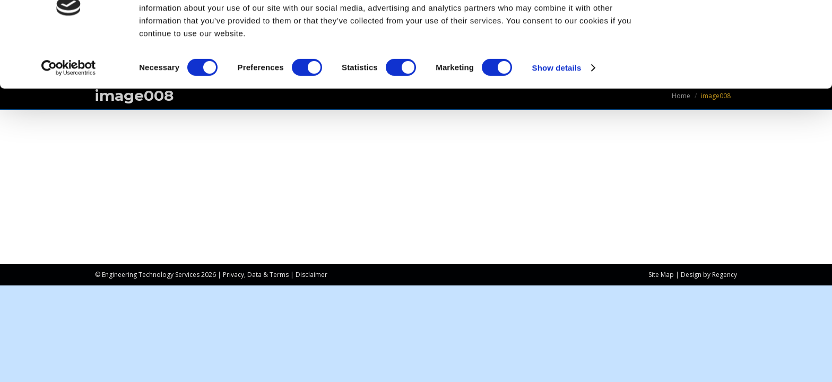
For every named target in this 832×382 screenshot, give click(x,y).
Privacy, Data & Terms (256, 274)
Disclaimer (311, 274)
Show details (557, 111)
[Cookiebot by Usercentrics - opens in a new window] (68, 111)
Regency (724, 274)
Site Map (661, 274)
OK (744, 26)
